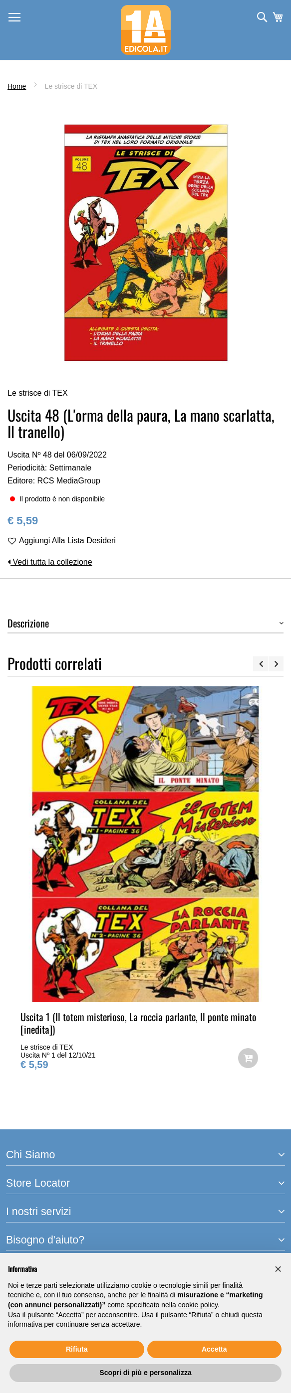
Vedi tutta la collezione (49, 562)
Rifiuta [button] (77, 1349)
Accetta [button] (214, 1349)
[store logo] (146, 30)
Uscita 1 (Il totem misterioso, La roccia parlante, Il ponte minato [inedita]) (138, 1023)
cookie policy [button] (198, 1305)
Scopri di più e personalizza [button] (145, 1373)
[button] (278, 1269)
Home (16, 86)
